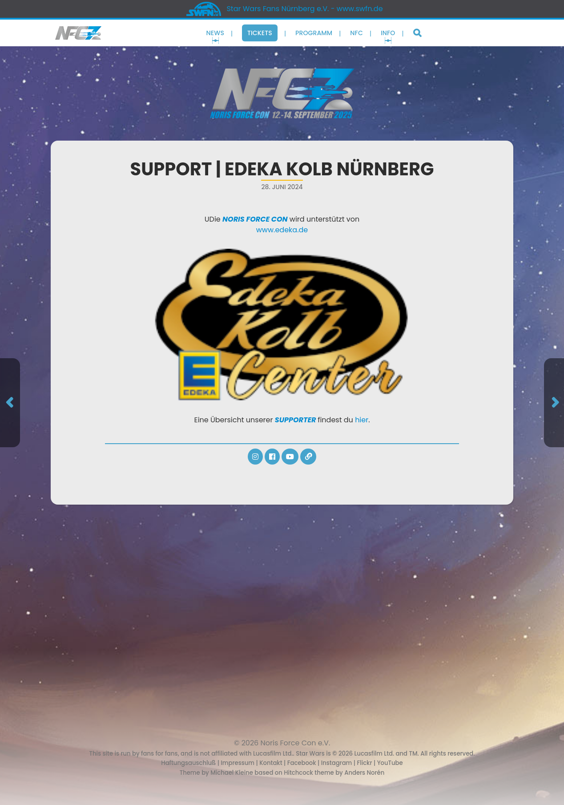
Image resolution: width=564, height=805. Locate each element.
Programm (313, 32)
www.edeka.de (282, 230)
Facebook (301, 763)
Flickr (364, 763)
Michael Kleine (232, 773)
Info (388, 32)
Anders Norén (364, 773)
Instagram (336, 763)
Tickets (259, 32)
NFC (356, 32)
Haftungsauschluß (188, 763)
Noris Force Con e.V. (295, 743)
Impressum (237, 763)
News (215, 32)
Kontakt (270, 763)
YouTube (390, 763)
